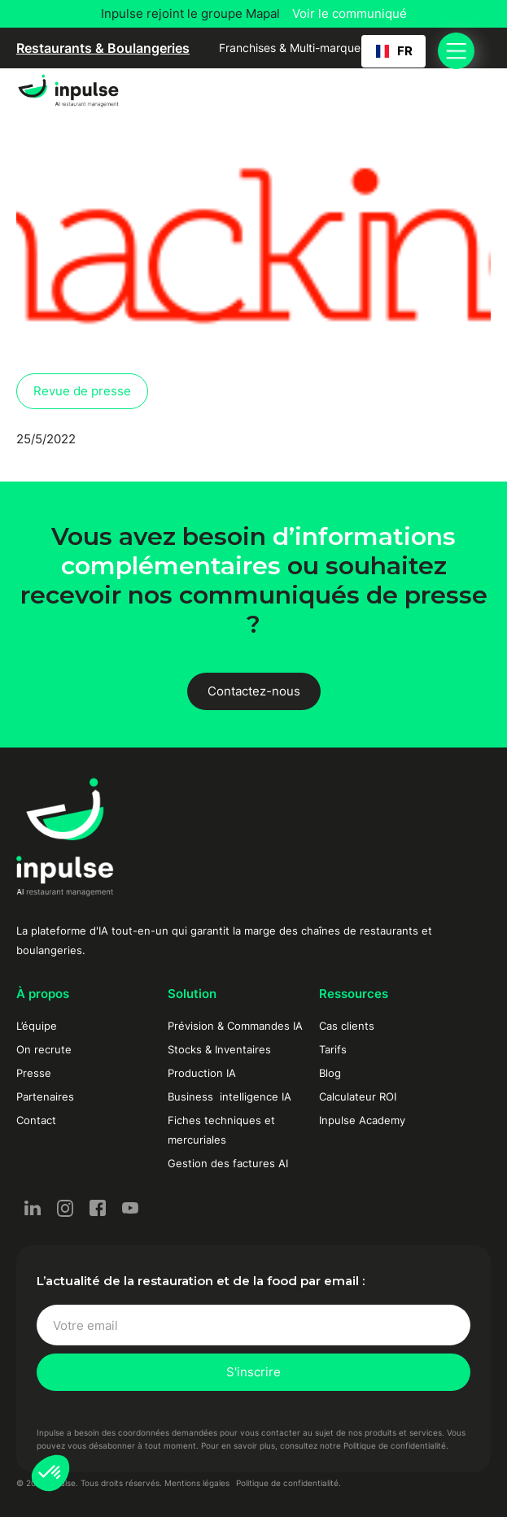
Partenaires (45, 1096)
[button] (50, 1473)
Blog (330, 1072)
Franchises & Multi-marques (292, 47)
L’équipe (36, 1025)
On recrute (44, 1049)
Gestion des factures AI (228, 1163)
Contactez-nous (254, 691)
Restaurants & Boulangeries (103, 48)
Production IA (202, 1072)
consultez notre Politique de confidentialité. (364, 1445)
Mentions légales (196, 1483)
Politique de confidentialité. (288, 1483)
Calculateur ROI (357, 1096)
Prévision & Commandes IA (235, 1025)
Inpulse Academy (362, 1120)
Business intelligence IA (229, 1096)
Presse (33, 1072)
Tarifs (333, 1049)
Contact (36, 1120)
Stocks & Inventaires (219, 1049)
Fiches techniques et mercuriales (221, 1130)
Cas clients (346, 1025)
